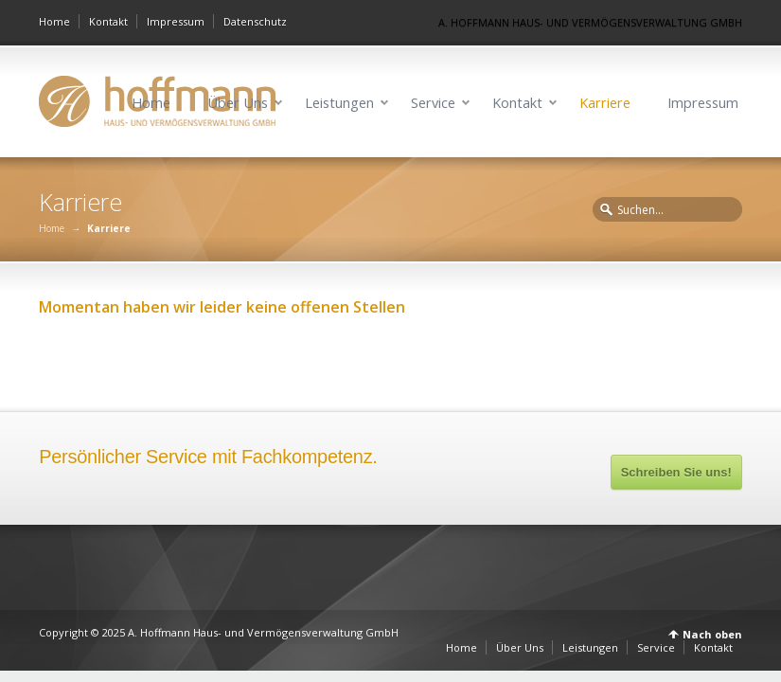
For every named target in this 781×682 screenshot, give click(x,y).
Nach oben (712, 634)
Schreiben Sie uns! (676, 472)
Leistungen (339, 103)
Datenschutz (255, 21)
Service (433, 103)
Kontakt (108, 21)
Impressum (175, 21)
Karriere (604, 103)
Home (54, 21)
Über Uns (237, 103)
